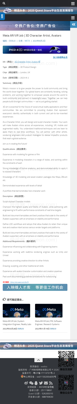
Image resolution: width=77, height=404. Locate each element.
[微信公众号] (31, 383)
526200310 (47, 393)
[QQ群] (36, 383)
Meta (27, 41)
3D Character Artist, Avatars (27, 62)
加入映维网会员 (60, 57)
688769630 (47, 397)
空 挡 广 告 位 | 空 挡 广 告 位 (35, 26)
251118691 (46, 390)
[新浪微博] (26, 383)
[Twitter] (41, 383)
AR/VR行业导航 (46, 387)
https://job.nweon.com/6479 (19, 282)
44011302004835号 (46, 376)
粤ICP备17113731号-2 (44, 373)
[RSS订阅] (51, 383)
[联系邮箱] (46, 383)
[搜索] (4, 3)
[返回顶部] (38, 360)
